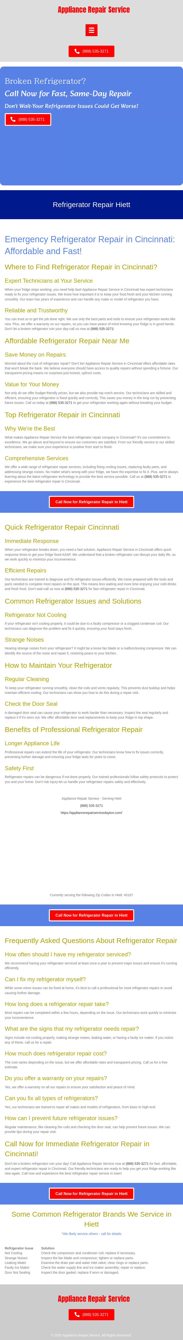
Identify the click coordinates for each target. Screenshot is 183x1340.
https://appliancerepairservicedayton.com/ (91, 813)
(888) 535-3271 (102, 329)
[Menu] (91, 30)
